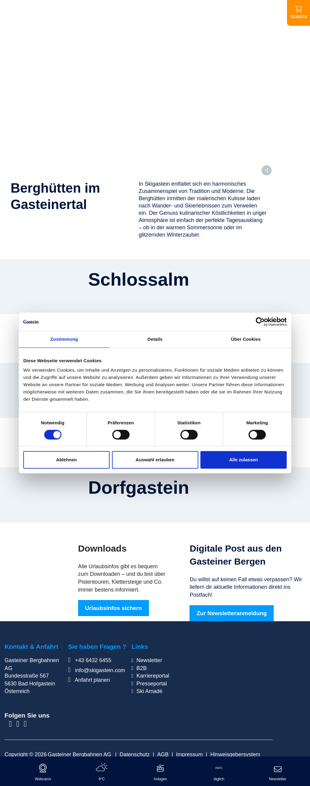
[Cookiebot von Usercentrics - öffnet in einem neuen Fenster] (260, 321)
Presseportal (152, 684)
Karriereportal (153, 676)
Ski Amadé (150, 691)
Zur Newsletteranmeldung (231, 613)
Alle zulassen (243, 459)
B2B (142, 668)
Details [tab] (155, 339)
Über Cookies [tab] (246, 339)
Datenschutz (135, 754)
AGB (163, 754)
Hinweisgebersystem (235, 754)
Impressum (189, 754)
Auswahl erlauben (155, 459)
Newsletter (149, 660)
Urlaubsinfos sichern (113, 608)
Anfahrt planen (89, 680)
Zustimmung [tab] (64, 339)
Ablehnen (66, 459)
